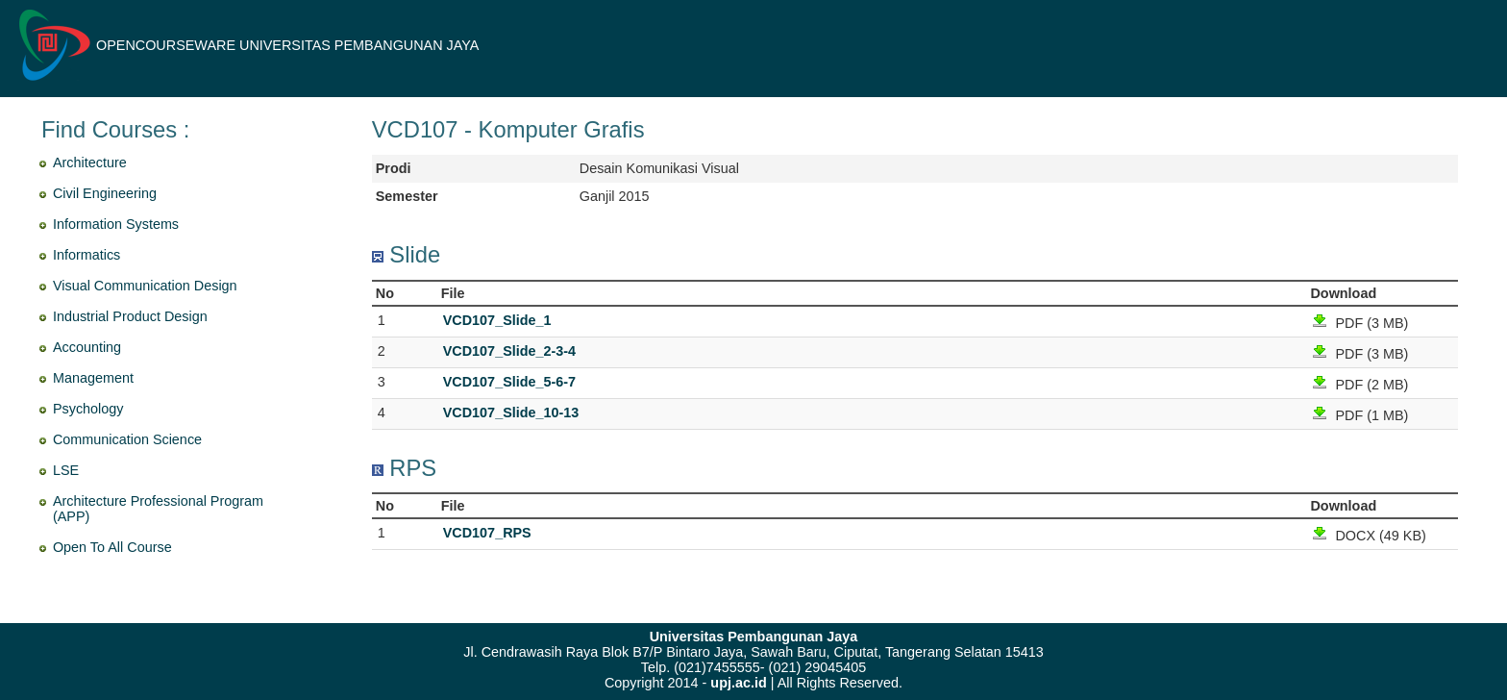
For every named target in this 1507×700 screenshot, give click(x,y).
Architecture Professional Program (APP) (158, 508)
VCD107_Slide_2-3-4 (509, 351)
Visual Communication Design (145, 285)
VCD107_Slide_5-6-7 (509, 381)
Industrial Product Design (130, 316)
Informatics (86, 254)
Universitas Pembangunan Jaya (754, 636)
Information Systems (116, 224)
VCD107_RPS (487, 532)
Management (93, 378)
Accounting (87, 347)
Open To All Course (112, 547)
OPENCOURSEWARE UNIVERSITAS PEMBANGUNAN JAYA (287, 45)
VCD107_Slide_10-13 (511, 412)
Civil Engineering (105, 193)
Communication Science (127, 439)
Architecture (90, 162)
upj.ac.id (738, 682)
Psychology (88, 408)
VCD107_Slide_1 (497, 320)
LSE (66, 470)
